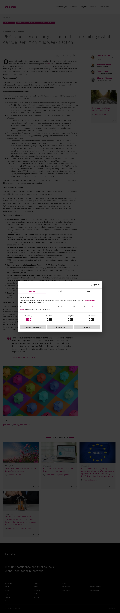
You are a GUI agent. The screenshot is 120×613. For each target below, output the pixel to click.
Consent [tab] (32, 291)
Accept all (87, 327)
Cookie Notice (90, 300)
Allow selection (60, 327)
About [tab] (88, 291)
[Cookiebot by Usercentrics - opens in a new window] (92, 284)
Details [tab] (60, 291)
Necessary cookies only (33, 327)
